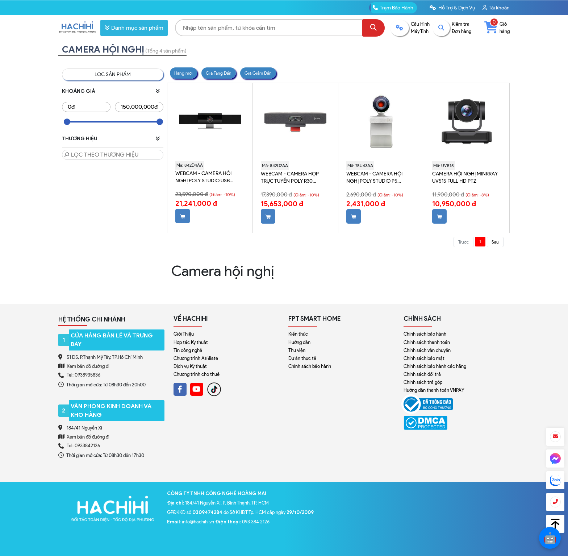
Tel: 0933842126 (83, 445)
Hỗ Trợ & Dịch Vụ (452, 8)
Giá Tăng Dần (218, 73)
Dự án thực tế (302, 358)
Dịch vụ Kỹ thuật (190, 366)
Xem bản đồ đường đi (83, 366)
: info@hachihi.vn (191, 521)
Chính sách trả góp (423, 382)
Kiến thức (298, 334)
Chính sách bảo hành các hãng (435, 366)
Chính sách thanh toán (427, 342)
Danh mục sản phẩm (134, 27)
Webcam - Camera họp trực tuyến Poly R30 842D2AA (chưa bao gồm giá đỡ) (292, 178)
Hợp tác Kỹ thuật (191, 342)
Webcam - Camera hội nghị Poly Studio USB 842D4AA (203, 177)
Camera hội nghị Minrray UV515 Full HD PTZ (465, 177)
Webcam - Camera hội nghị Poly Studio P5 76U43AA (374, 178)
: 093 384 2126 (242, 521)
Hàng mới (183, 73)
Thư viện (296, 350)
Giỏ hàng (497, 27)
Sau (495, 242)
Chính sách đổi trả (422, 374)
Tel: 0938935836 (83, 375)
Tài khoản (496, 8)
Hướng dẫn (299, 342)
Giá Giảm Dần (258, 73)
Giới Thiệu (184, 334)
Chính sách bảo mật (424, 358)
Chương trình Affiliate (196, 358)
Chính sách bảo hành (309, 366)
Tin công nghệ (188, 350)
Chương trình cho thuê (197, 374)
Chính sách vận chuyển (427, 350)
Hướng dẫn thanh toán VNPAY (434, 390)
